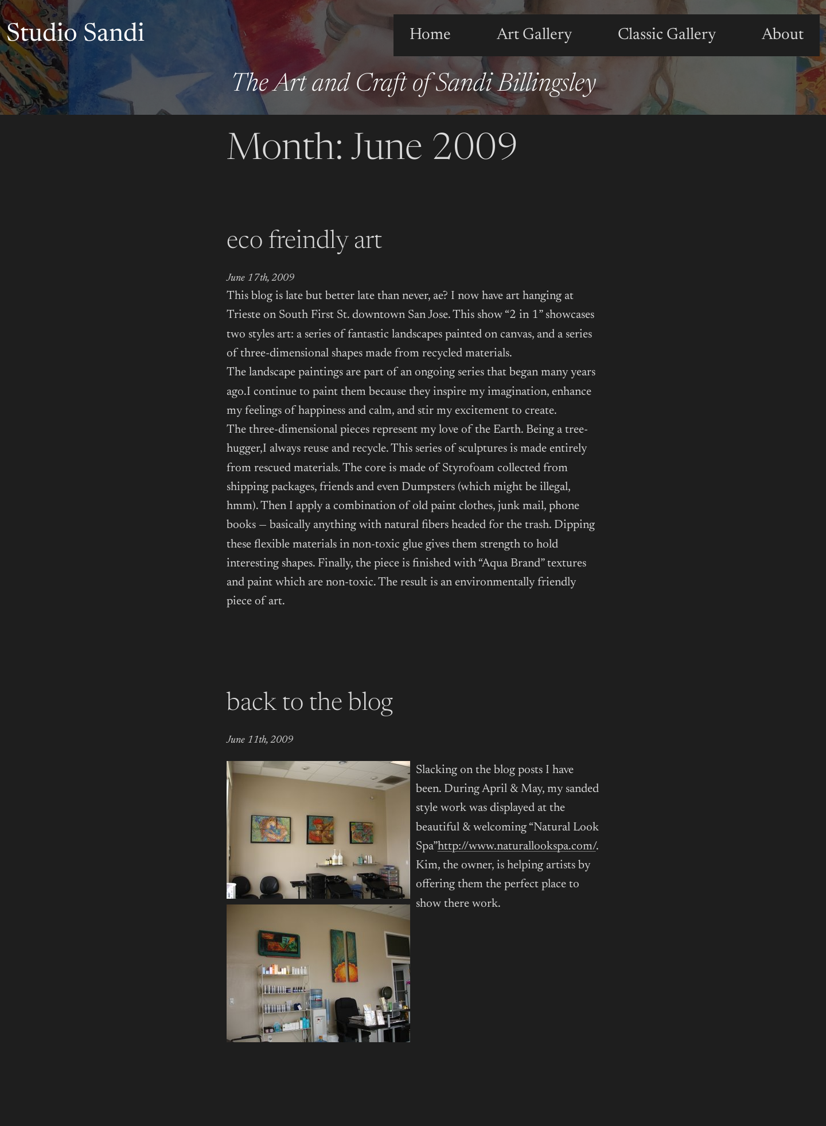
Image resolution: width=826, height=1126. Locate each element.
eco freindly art (304, 242)
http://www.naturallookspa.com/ (517, 847)
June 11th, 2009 (260, 740)
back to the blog (309, 704)
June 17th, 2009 (260, 278)
